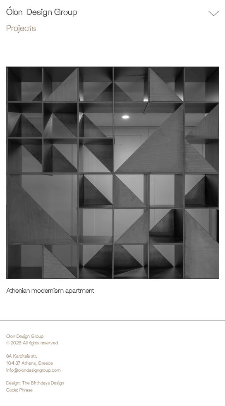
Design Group (51, 11)
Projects (21, 28)
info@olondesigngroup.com (33, 370)
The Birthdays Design (43, 382)
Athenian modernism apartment (50, 290)
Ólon (14, 11)
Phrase (26, 389)
